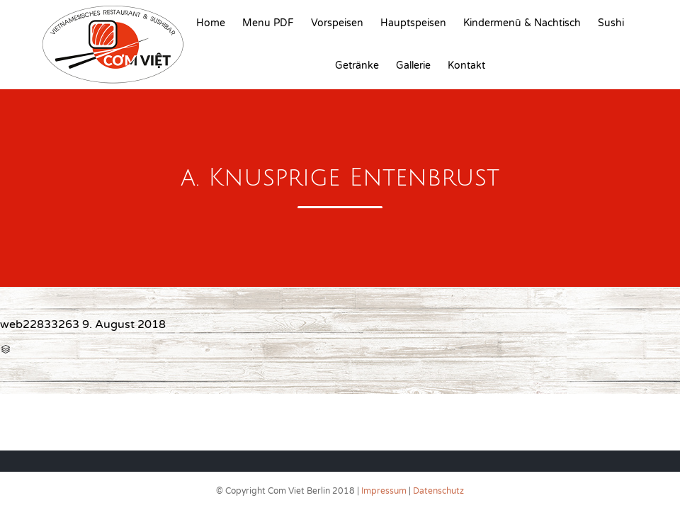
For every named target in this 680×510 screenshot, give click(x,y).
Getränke (357, 66)
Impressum (384, 491)
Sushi (611, 23)
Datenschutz (438, 491)
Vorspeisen (337, 23)
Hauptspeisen (413, 23)
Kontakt (466, 66)
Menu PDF (268, 23)
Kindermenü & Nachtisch (522, 23)
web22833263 (39, 324)
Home (210, 23)
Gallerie (413, 66)
